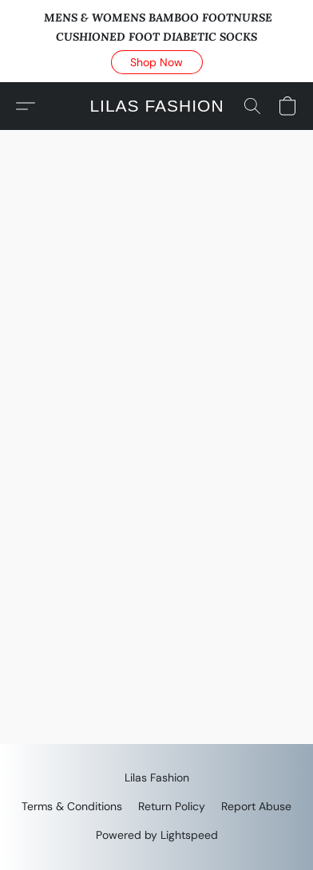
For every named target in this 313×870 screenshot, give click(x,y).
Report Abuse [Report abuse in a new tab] (256, 806)
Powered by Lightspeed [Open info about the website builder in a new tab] (157, 835)
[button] (157, 62)
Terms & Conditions (72, 806)
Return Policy (171, 806)
